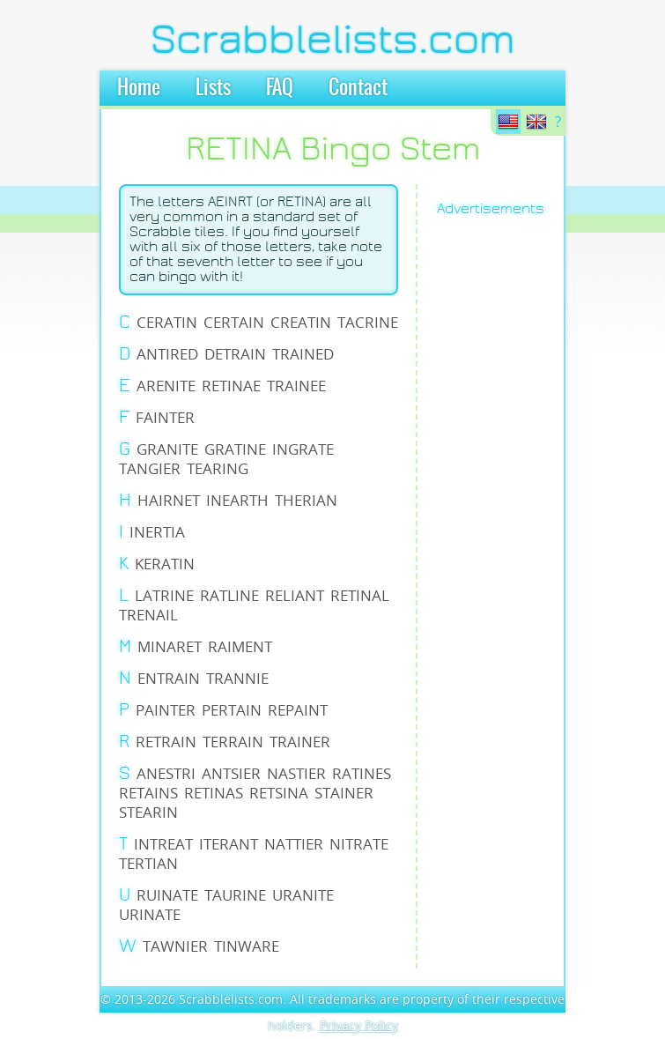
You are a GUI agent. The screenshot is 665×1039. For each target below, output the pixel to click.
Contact (358, 88)
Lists (213, 88)
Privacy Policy (359, 1025)
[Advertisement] (505, 498)
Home (138, 88)
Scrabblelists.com (333, 40)
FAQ (279, 88)
